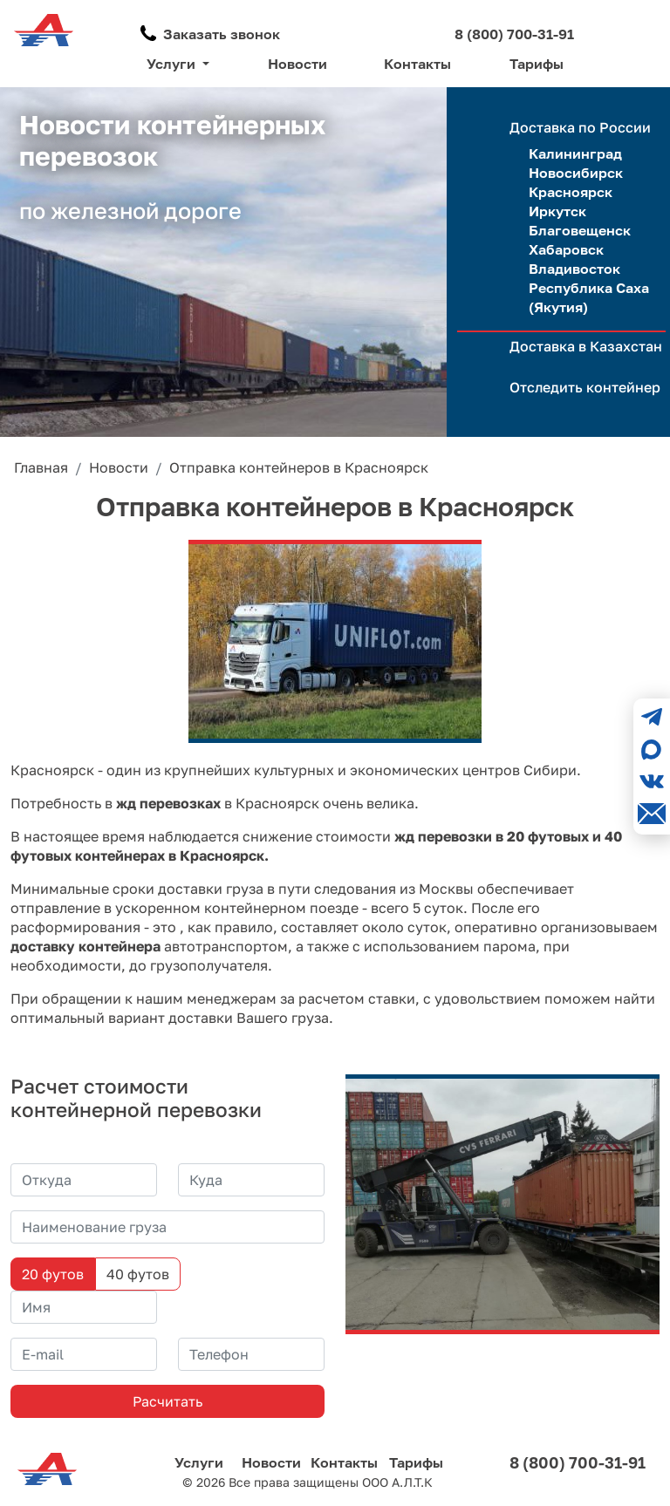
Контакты (417, 63)
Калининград (575, 153)
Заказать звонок (221, 34)
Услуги (198, 1462)
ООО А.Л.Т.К (397, 1482)
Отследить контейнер (584, 387)
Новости (297, 63)
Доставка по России (580, 127)
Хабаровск (566, 249)
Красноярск (570, 192)
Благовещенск (580, 230)
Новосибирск (576, 172)
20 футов (53, 1274)
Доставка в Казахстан (585, 346)
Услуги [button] (173, 63)
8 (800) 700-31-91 (514, 34)
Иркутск (557, 211)
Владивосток (574, 268)
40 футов (137, 1274)
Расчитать (167, 1401)
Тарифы (536, 63)
